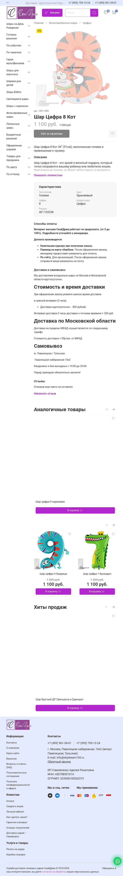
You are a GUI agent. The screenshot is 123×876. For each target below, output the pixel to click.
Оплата (10, 801)
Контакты (11, 742)
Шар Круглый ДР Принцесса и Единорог (59, 699)
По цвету (11, 167)
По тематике (13, 52)
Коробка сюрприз (15, 854)
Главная (39, 22)
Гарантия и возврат (16, 822)
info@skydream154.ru (70, 757)
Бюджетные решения (13, 136)
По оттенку (12, 174)
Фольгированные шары (63, 22)
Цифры (87, 22)
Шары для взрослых (12, 72)
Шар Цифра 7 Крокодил (97, 573)
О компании (12, 748)
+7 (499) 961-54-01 (106, 2)
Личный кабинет (15, 811)
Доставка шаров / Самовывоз (16, 835)
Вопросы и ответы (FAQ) (16, 766)
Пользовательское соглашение (16, 774)
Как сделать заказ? (16, 817)
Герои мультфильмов (15, 61)
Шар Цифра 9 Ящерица (53, 573)
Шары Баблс (13, 92)
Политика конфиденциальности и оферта (18, 785)
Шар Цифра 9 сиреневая (50, 501)
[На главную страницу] (22, 13)
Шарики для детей (13, 83)
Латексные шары (13, 125)
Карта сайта (12, 753)
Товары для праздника (13, 158)
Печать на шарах (15, 849)
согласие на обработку (54, 871)
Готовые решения (11, 36)
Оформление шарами (14, 147)
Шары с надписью (17, 105)
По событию (13, 45)
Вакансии (11, 758)
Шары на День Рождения (15, 25)
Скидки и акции (14, 806)
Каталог (52, 12)
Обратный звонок (59, 761)
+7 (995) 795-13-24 (79, 2)
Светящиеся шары (17, 98)
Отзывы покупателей (17, 827)
